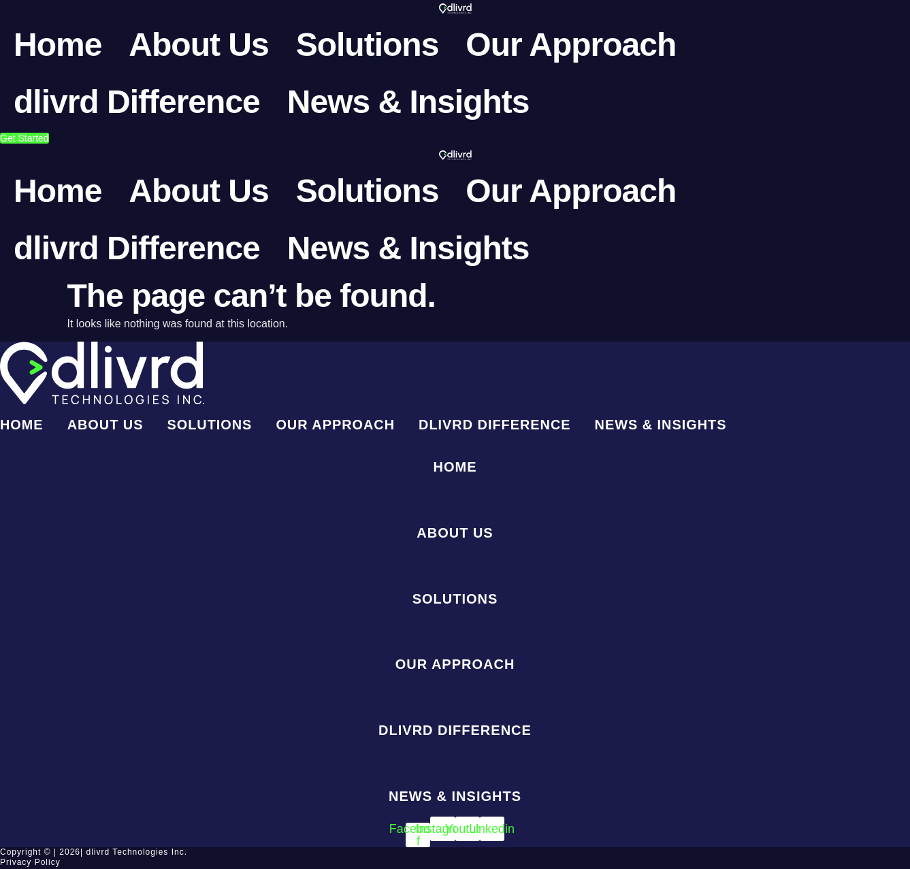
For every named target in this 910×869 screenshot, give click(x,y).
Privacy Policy (30, 863)
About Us (198, 45)
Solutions (367, 45)
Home (57, 45)
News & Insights (408, 102)
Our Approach (571, 45)
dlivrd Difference (137, 102)
